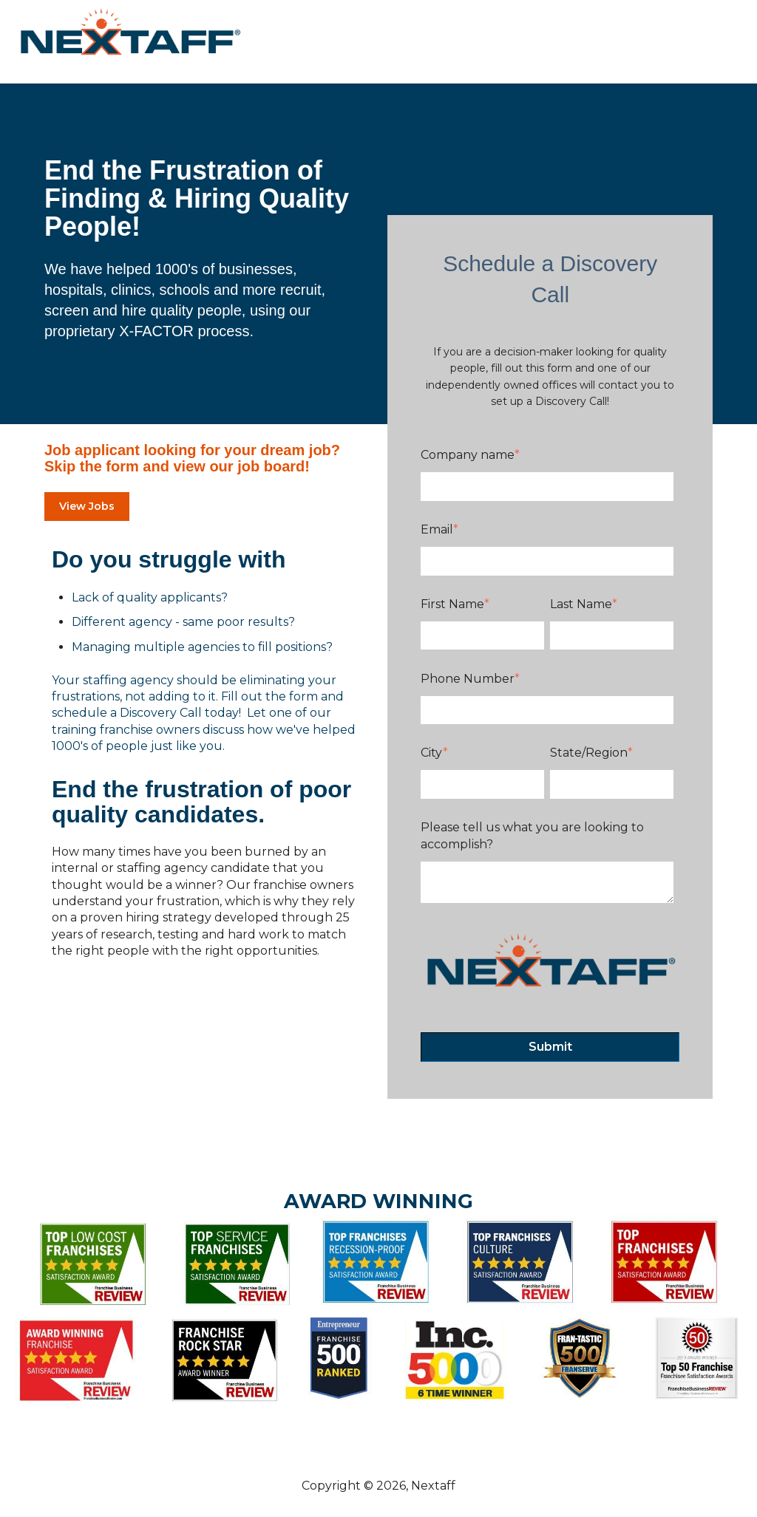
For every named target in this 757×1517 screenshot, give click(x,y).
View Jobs (87, 506)
